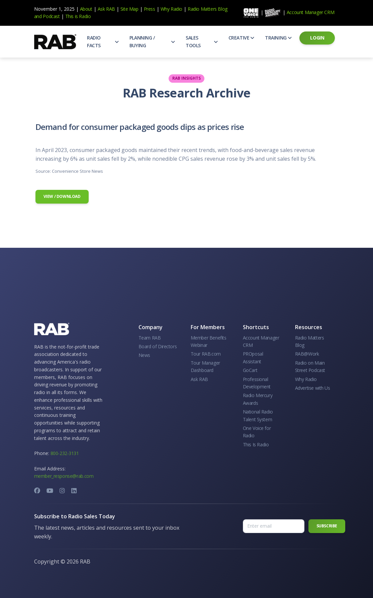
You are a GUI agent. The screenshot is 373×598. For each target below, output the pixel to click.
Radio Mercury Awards (258, 399)
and (38, 16)
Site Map (129, 9)
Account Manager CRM (310, 12)
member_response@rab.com (64, 476)
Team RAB (149, 337)
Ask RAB (106, 9)
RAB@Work (307, 354)
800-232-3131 (65, 453)
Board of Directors (157, 346)
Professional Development (257, 383)
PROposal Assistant (253, 357)
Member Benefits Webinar (208, 341)
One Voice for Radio (257, 432)
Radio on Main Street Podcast (310, 366)
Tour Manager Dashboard (205, 366)
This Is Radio (256, 444)
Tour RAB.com (206, 354)
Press (149, 9)
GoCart (250, 370)
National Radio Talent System (258, 415)
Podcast (51, 16)
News (144, 355)
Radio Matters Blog (207, 9)
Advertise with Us (312, 388)
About (86, 9)
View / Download (62, 196)
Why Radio (171, 9)
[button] (102, 41)
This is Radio (78, 16)
